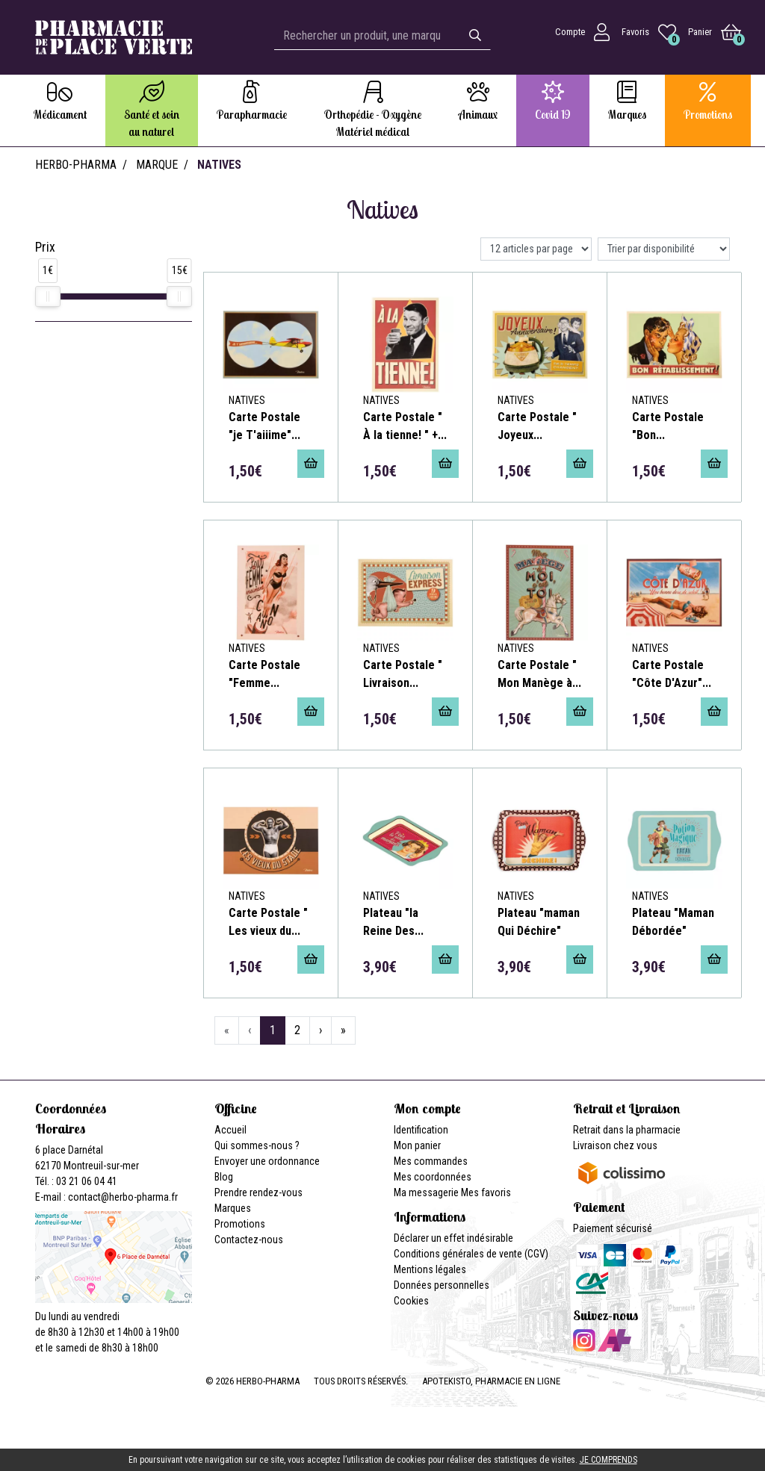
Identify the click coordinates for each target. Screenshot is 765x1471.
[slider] (48, 296)
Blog (223, 1177)
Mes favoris (486, 1192)
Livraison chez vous (615, 1145)
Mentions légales (430, 1269)
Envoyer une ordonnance (267, 1161)
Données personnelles (441, 1285)
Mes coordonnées (432, 1177)
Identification (421, 1130)
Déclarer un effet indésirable (453, 1238)
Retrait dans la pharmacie (627, 1130)
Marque (157, 165)
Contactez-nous (248, 1239)
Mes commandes (431, 1161)
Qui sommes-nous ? (257, 1145)
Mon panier (417, 1145)
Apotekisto (491, 1381)
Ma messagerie (426, 1192)
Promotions (239, 1224)
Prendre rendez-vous (258, 1192)
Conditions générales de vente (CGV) (471, 1254)
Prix (45, 247)
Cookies (411, 1301)
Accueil (230, 1130)
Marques (232, 1208)
